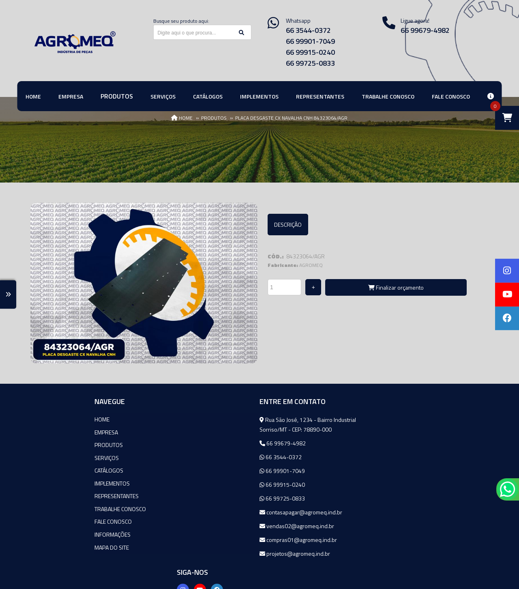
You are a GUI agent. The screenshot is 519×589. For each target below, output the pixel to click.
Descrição (288, 224)
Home (37, 419)
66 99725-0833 (310, 63)
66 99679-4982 (206, 443)
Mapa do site (47, 544)
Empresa (42, 431)
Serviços (42, 456)
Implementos (48, 481)
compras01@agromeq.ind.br (222, 539)
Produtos (44, 444)
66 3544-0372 (308, 30)
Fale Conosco (49, 519)
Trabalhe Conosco (56, 507)
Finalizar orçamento (396, 287)
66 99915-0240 (310, 52)
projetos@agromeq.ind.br (218, 553)
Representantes (52, 494)
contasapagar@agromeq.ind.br (224, 511)
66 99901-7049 (310, 41)
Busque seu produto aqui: (181, 21)
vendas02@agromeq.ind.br (220, 525)
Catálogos (44, 469)
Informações (48, 532)
